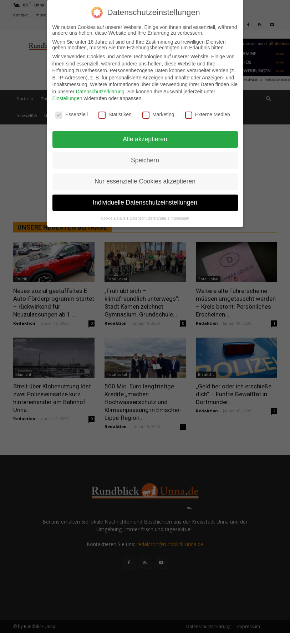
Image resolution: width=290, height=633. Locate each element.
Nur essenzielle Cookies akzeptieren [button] (145, 181)
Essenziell (71, 114)
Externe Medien (207, 114)
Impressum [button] (180, 218)
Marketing (158, 114)
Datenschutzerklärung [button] (148, 218)
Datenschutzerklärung (100, 91)
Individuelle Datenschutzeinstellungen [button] (145, 202)
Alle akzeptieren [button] (145, 138)
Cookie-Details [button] (113, 218)
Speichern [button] (145, 159)
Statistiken (115, 114)
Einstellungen (67, 98)
